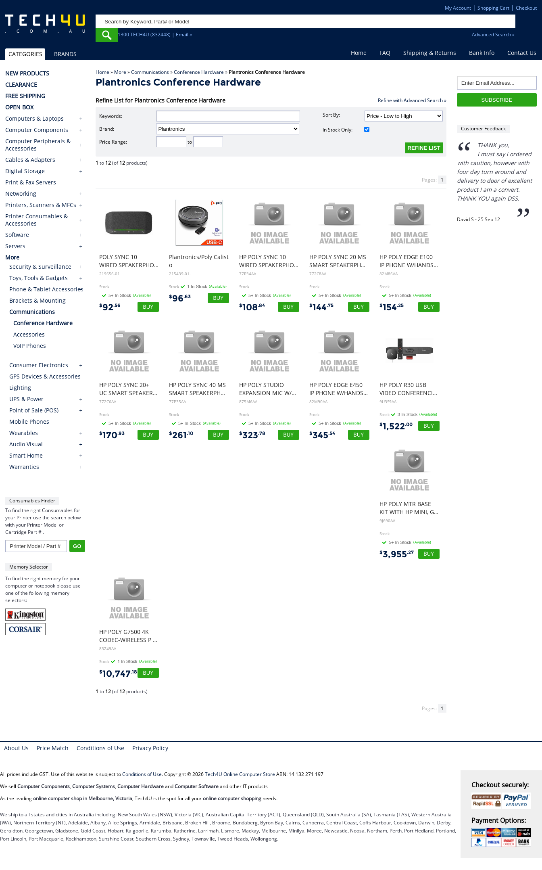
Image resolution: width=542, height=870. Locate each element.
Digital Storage (25, 171)
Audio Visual (26, 444)
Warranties (24, 467)
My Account (458, 7)
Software (17, 234)
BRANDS (65, 54)
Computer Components (36, 130)
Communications (150, 72)
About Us (16, 748)
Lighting (20, 387)
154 (391, 307)
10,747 (118, 673)
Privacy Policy (150, 748)
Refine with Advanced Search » (412, 100)
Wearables (23, 433)
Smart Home (26, 455)
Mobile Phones (29, 421)
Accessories (29, 334)
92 (110, 307)
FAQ (384, 52)
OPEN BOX (19, 107)
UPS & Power (26, 399)
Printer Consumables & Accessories (36, 220)
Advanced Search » (493, 34)
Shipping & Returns (429, 52)
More (120, 72)
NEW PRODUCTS (27, 73)
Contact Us (521, 52)
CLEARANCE (21, 84)
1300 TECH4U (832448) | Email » (155, 34)
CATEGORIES (25, 54)
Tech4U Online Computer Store (240, 774)
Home (359, 52)
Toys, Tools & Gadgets (38, 278)
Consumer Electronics (38, 365)
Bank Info (481, 52)
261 (181, 435)
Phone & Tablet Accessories (46, 289)
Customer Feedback (483, 128)
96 (180, 298)
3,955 (396, 554)
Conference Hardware (199, 72)
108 (252, 307)
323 (252, 435)
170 (112, 435)
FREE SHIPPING (25, 96)
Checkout (526, 7)
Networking (20, 193)
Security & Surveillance (40, 266)
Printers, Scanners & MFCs (40, 205)
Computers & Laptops (34, 118)
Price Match (53, 748)
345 (322, 435)
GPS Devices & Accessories (45, 376)
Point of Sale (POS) (33, 410)
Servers (15, 246)
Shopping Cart (493, 7)
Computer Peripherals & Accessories (38, 145)
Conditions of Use (100, 748)
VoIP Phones (29, 345)
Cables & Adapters (30, 159)
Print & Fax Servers (30, 182)
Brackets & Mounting (37, 300)
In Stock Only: (346, 129)
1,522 (396, 426)
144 (321, 307)
